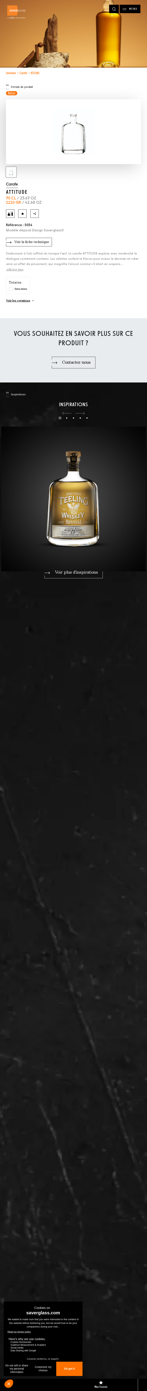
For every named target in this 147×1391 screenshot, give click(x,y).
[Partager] (34, 213)
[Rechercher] (114, 9)
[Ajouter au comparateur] (10, 213)
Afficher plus (14, 270)
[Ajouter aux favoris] (22, 213)
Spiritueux (11, 73)
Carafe (24, 73)
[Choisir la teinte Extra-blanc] (11, 289)
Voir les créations (18, 301)
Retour (11, 93)
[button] (67, 413)
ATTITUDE (35, 73)
